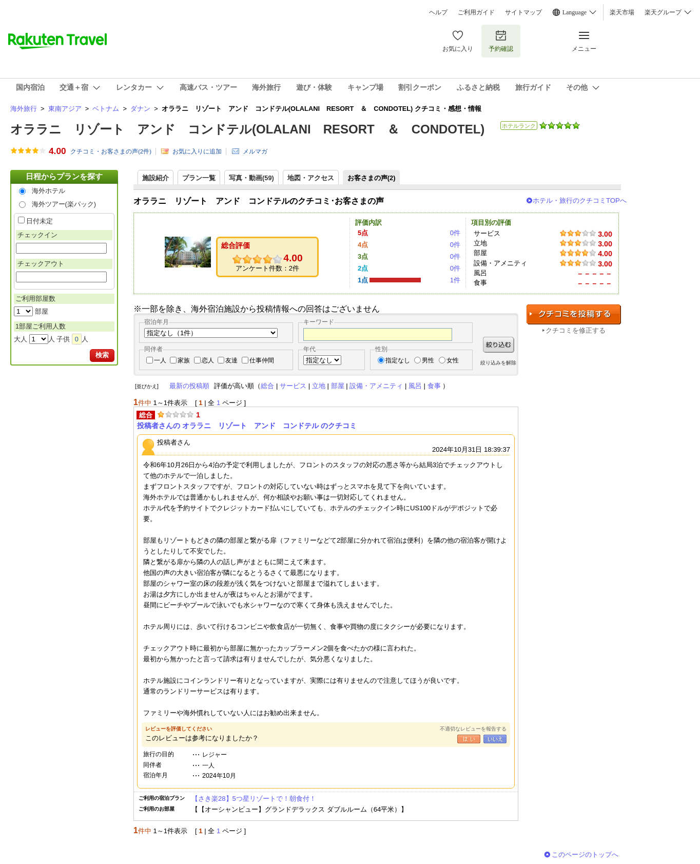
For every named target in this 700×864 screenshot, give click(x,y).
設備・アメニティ (376, 386)
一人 (160, 360)
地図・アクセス (310, 178)
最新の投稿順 (189, 386)
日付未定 (39, 221)
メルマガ (255, 151)
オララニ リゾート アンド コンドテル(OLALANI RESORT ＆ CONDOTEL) (247, 129)
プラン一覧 (199, 178)
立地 (318, 386)
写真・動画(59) (251, 178)
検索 (102, 355)
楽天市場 (622, 12)
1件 (455, 280)
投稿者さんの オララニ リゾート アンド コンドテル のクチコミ (247, 425)
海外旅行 (23, 108)
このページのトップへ (585, 854)
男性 (428, 360)
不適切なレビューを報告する (473, 729)
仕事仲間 (261, 360)
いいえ (495, 739)
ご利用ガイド (476, 12)
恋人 (208, 360)
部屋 (337, 386)
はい (468, 739)
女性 (452, 360)
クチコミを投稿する (574, 314)
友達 (231, 360)
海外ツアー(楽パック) (64, 204)
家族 (184, 360)
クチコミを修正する (576, 330)
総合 (267, 386)
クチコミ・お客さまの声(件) (110, 151)
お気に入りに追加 (197, 151)
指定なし (397, 360)
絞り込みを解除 (498, 363)
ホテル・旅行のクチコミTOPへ (580, 200)
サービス (293, 386)
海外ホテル (48, 191)
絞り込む (498, 345)
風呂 (415, 386)
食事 (434, 386)
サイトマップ (523, 12)
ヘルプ (438, 12)
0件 (455, 233)
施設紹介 (155, 178)
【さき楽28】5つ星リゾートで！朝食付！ (253, 798)
